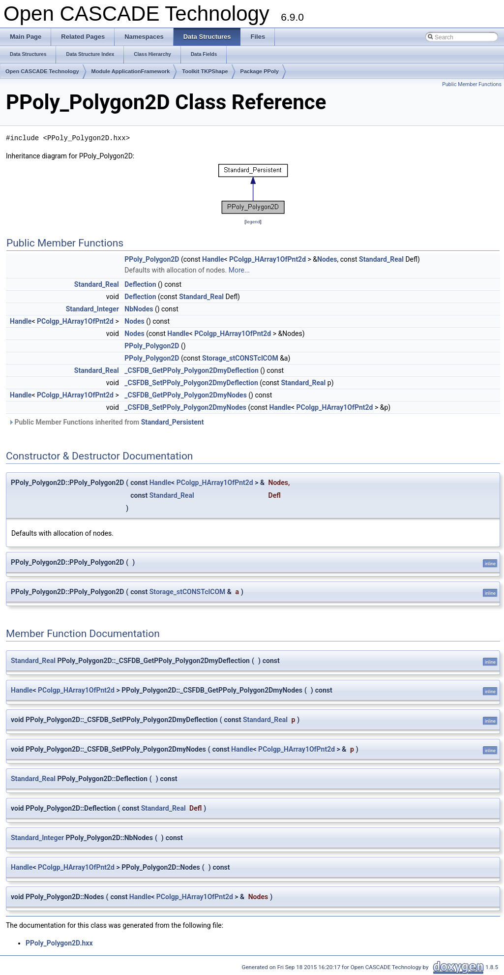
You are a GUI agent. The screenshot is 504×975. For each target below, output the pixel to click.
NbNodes (138, 309)
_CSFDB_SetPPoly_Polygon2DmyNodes (185, 407)
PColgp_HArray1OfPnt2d (267, 259)
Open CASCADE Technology (42, 71)
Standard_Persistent (172, 422)
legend (253, 221)
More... (239, 270)
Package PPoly (259, 71)
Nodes (327, 259)
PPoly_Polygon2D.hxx (59, 943)
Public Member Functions (472, 84)
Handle (213, 259)
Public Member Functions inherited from (106, 422)
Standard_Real (381, 259)
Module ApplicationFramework (130, 71)
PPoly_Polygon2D (151, 259)
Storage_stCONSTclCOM (240, 358)
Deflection (140, 284)
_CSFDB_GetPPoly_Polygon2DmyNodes (185, 395)
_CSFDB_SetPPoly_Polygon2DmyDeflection (191, 383)
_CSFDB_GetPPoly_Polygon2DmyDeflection (191, 370)
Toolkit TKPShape (205, 71)
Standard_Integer (92, 309)
